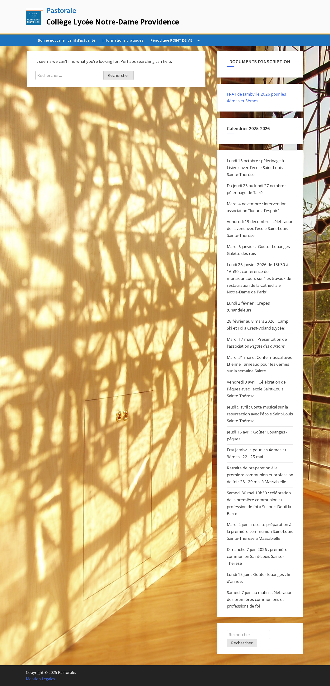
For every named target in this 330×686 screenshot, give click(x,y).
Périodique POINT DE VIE (171, 40)
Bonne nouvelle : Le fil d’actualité (66, 40)
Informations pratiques (122, 40)
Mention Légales (40, 678)
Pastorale (61, 10)
